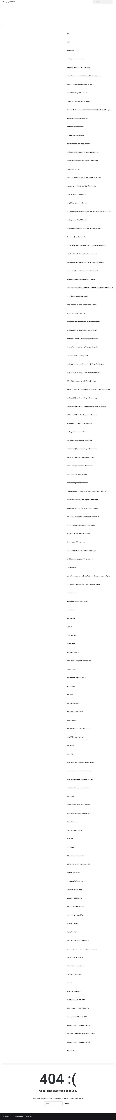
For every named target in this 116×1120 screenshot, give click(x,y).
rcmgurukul (29, 1116)
